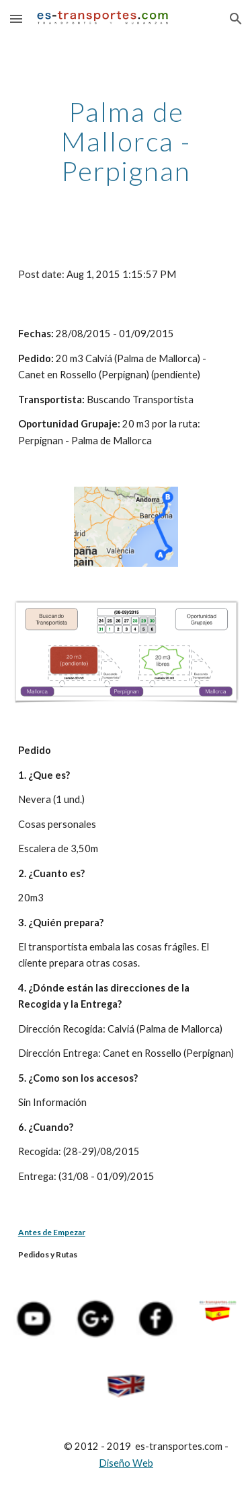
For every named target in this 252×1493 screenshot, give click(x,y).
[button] (16, 18)
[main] (126, 141)
